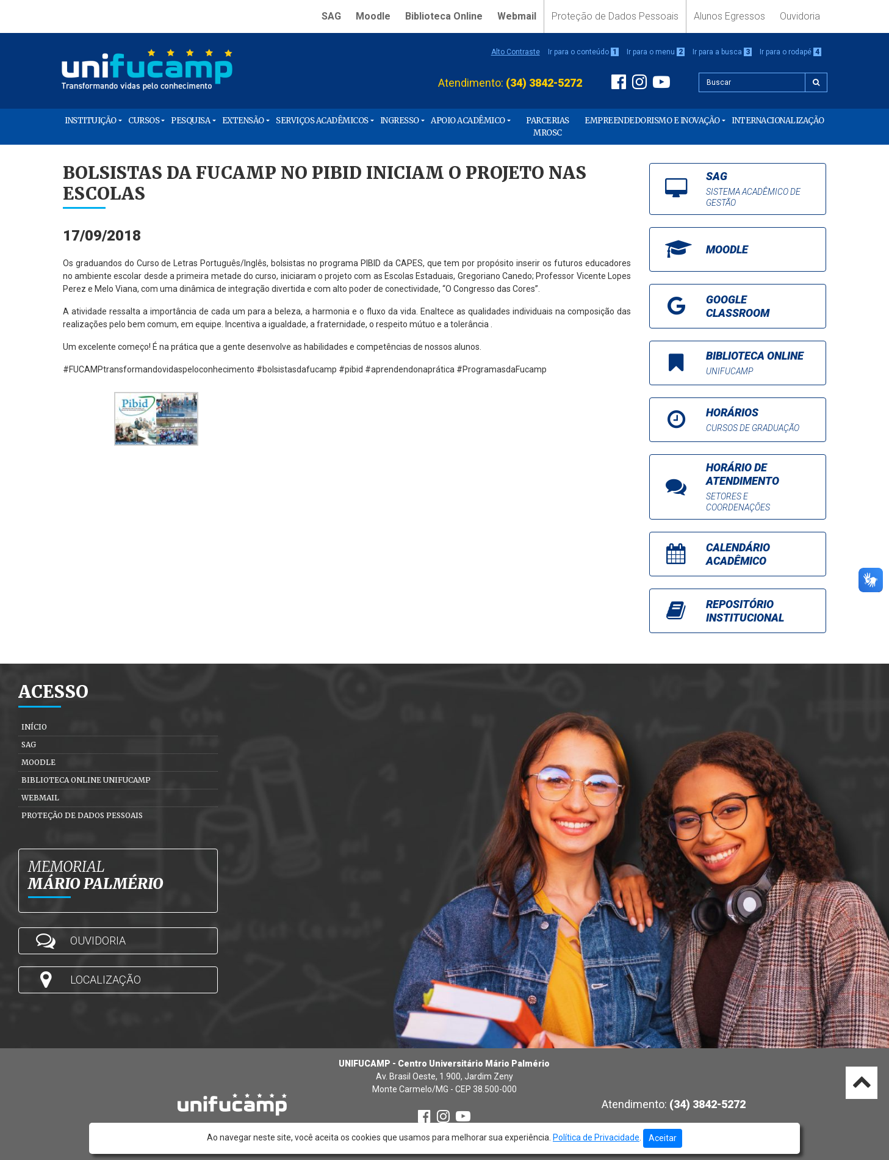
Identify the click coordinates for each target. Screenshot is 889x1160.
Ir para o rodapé (790, 52)
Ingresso (399, 120)
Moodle (373, 16)
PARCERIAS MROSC (547, 126)
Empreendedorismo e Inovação (652, 120)
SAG (331, 16)
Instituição (91, 120)
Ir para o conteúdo (583, 52)
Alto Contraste (515, 52)
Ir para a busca (722, 52)
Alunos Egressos (729, 16)
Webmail (516, 16)
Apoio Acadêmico (468, 120)
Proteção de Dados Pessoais (615, 16)
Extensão (243, 120)
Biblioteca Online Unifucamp (86, 780)
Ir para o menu (656, 52)
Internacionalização (778, 120)
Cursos (143, 120)
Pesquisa (190, 120)
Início (34, 726)
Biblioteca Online (444, 16)
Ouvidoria (800, 16)
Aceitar (663, 1138)
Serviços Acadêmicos (322, 120)
